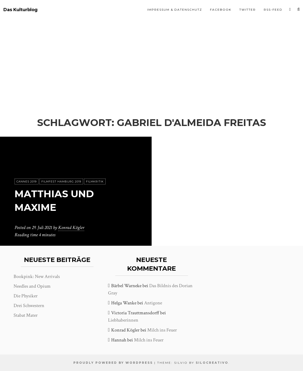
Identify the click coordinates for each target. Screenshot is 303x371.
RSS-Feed (273, 9)
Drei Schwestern (29, 305)
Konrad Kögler (71, 227)
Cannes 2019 (26, 181)
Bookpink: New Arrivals (37, 276)
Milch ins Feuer (162, 330)
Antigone (153, 303)
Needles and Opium (32, 286)
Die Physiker (26, 296)
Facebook (220, 9)
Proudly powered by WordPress (113, 362)
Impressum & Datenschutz (174, 9)
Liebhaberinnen (123, 320)
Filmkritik (95, 181)
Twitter (247, 9)
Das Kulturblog (20, 9)
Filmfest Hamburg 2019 (61, 181)
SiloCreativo (212, 362)
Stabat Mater (26, 315)
